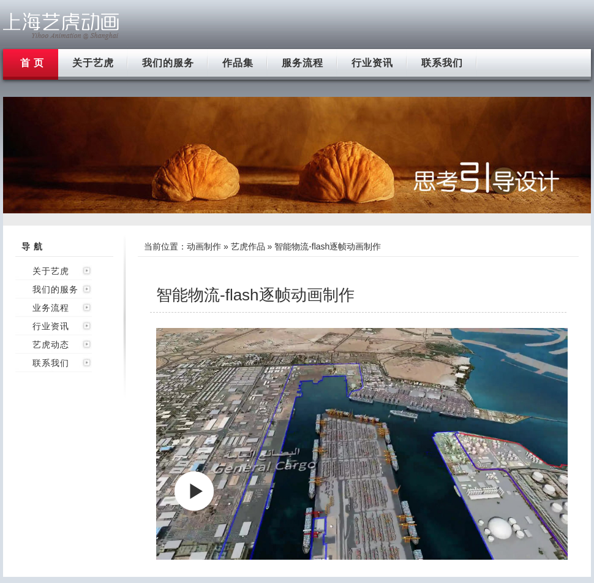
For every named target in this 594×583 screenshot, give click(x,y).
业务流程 (50, 308)
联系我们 (442, 63)
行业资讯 (372, 63)
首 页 (32, 63)
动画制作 (204, 246)
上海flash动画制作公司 (61, 26)
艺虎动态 (50, 344)
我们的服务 (168, 63)
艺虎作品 (248, 246)
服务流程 (302, 63)
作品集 (238, 63)
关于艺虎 (93, 63)
